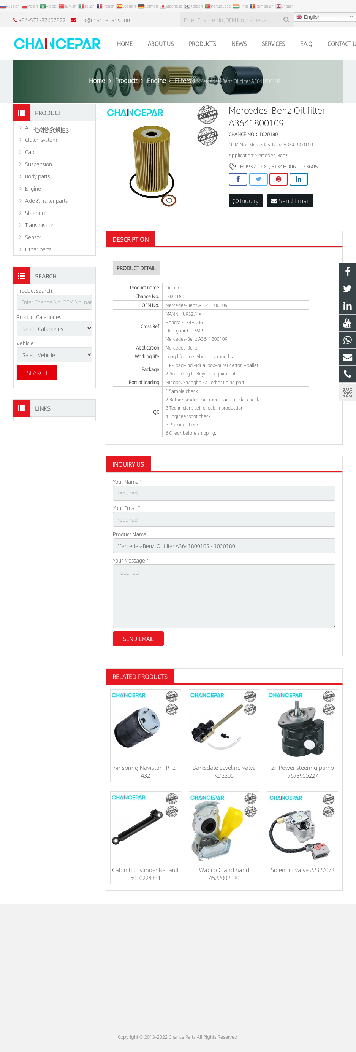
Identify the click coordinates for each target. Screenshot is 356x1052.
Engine (33, 188)
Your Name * (127, 481)
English (308, 17)
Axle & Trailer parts (46, 200)
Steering (35, 212)
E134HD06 (283, 166)
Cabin (31, 152)
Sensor (33, 237)
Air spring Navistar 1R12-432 (146, 771)
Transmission (40, 225)
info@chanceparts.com (104, 20)
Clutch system (41, 139)
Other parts (38, 249)
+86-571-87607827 (42, 20)
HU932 (248, 166)
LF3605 (309, 166)
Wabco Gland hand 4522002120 (224, 873)
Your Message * (130, 560)
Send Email (290, 200)
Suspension (38, 164)
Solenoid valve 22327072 (302, 869)
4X (264, 166)
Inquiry (246, 200)
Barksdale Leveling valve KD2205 (224, 771)
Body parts (37, 176)
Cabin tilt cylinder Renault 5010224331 (145, 873)
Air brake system (44, 127)
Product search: (35, 290)
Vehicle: (26, 343)
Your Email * (126, 508)
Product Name (130, 534)
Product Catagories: (40, 317)
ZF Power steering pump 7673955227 (302, 771)
